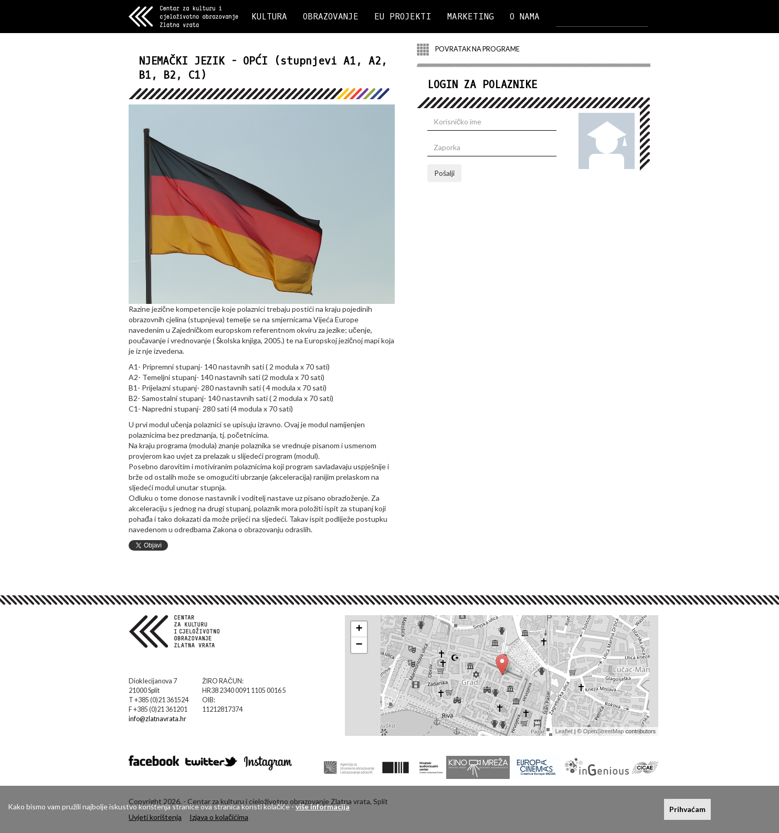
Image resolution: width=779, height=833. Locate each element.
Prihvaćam (687, 809)
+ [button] (359, 629)
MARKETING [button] (470, 16)
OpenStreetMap (603, 731)
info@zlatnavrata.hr (157, 719)
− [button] (359, 645)
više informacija (323, 806)
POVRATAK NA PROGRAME (468, 50)
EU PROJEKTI (402, 16)
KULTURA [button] (269, 16)
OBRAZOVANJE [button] (331, 16)
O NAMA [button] (525, 16)
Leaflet (564, 731)
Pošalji (444, 172)
